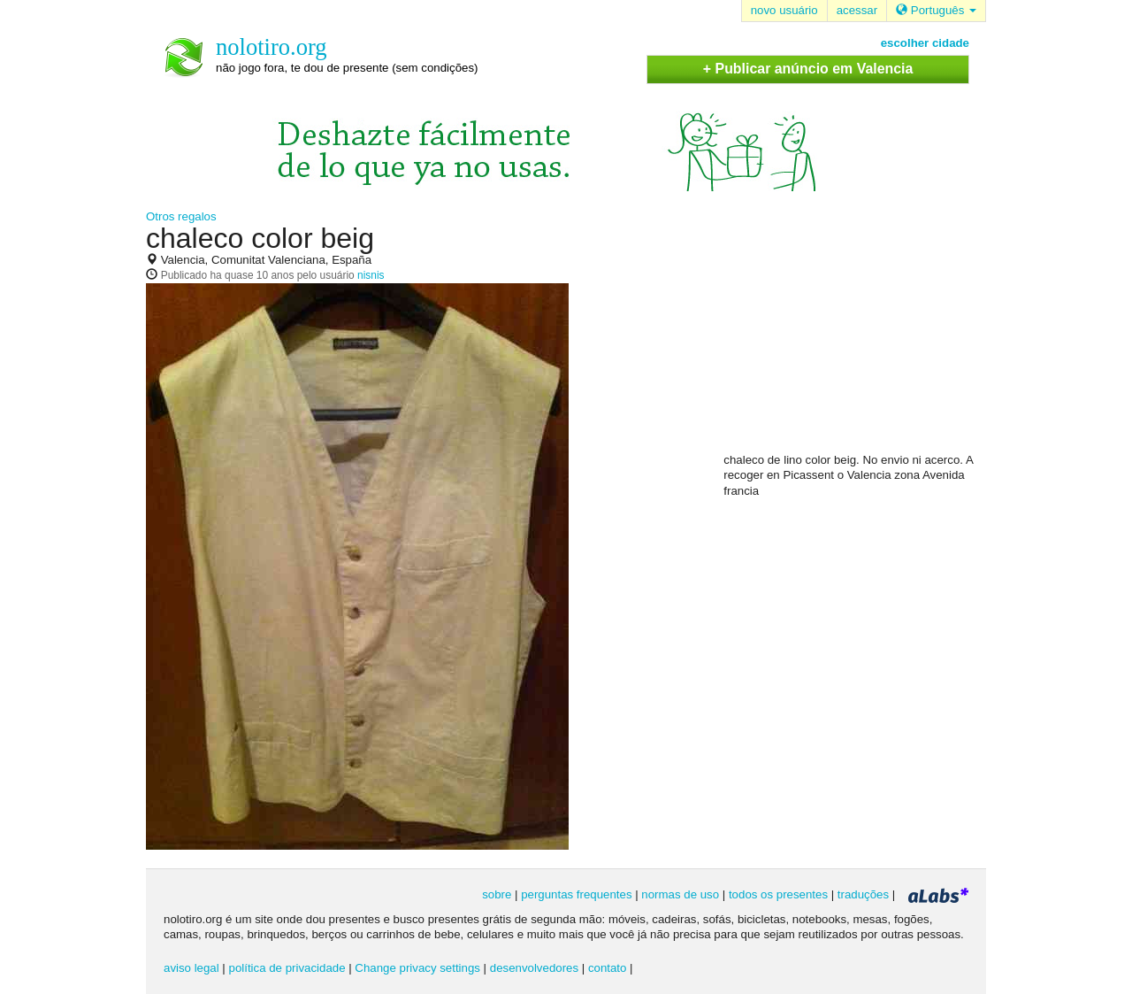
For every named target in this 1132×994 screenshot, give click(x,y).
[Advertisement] (856, 337)
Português (936, 10)
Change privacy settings (417, 968)
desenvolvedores (534, 968)
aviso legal (191, 968)
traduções (863, 894)
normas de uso (680, 894)
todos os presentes (778, 894)
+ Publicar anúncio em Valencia (808, 68)
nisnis (371, 275)
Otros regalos (181, 216)
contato (607, 968)
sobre (496, 894)
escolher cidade (925, 43)
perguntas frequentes (576, 894)
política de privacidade (287, 968)
